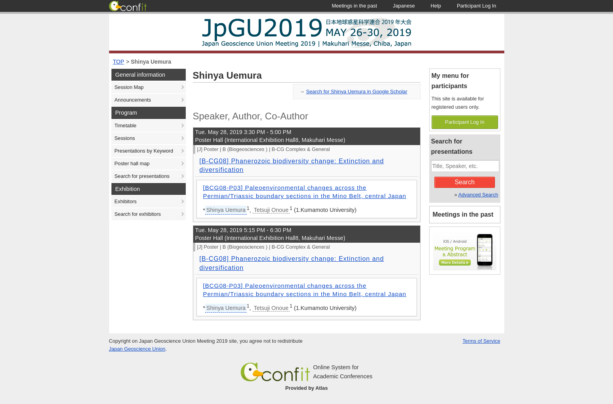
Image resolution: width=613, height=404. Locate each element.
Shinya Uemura (151, 62)
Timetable (126, 125)
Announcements (133, 100)
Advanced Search (478, 195)
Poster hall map (132, 163)
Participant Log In (465, 122)
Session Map (129, 87)
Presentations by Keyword (144, 151)
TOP (118, 62)
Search (465, 182)
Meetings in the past (463, 214)
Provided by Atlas (306, 388)
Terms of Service (481, 341)
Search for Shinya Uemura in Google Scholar (356, 91)
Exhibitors (126, 201)
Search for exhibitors (138, 214)
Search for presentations (142, 176)
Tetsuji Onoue (271, 210)
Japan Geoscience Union (137, 349)
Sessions (125, 138)
